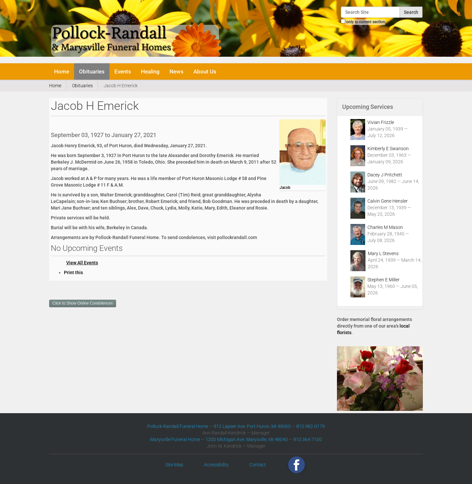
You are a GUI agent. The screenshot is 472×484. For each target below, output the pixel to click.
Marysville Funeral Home (175, 439)
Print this (73, 272)
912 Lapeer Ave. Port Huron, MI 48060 (252, 426)
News (176, 71)
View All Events (82, 262)
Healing (150, 71)
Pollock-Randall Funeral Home (177, 426)
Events (122, 71)
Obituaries (92, 71)
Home (61, 71)
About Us (204, 71)
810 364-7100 (307, 439)
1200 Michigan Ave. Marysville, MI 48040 (247, 439)
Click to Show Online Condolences (82, 303)
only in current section (365, 22)
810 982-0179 (310, 426)
